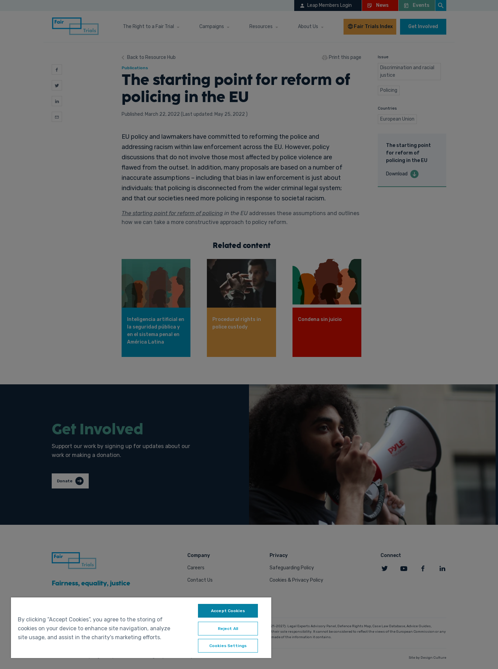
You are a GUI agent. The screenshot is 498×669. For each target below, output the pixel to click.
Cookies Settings (228, 645)
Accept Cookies (228, 610)
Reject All (228, 628)
